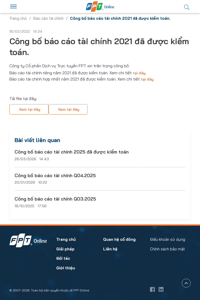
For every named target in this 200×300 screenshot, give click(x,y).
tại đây (139, 73)
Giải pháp (65, 248)
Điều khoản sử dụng (167, 239)
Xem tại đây (29, 109)
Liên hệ (110, 248)
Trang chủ (18, 18)
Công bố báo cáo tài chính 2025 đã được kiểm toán (72, 152)
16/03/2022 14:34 (25, 31)
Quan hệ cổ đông (119, 239)
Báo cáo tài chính (48, 18)
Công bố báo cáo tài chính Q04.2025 (55, 175)
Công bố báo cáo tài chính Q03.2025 (55, 199)
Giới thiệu (65, 267)
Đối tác (63, 258)
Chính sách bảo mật (167, 248)
